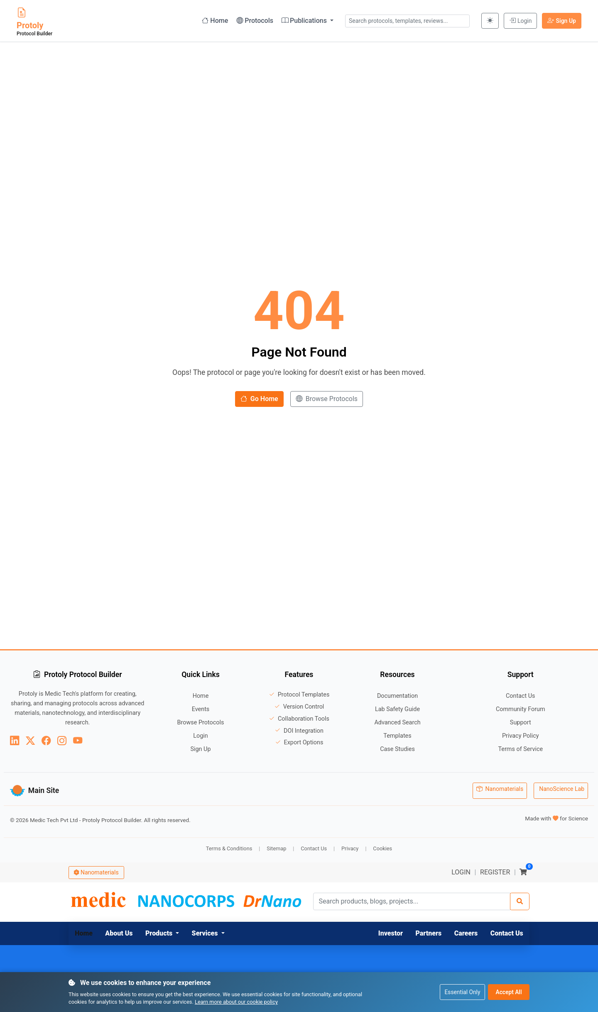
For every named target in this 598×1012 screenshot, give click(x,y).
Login (520, 21)
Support (520, 722)
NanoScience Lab (561, 789)
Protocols (254, 21)
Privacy (349, 846)
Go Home (259, 399)
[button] (162, 931)
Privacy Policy (520, 735)
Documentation (397, 695)
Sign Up (561, 21)
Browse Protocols (327, 399)
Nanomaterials (499, 789)
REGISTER (495, 870)
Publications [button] (305, 21)
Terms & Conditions (229, 846)
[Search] (519, 899)
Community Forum (520, 709)
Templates (397, 735)
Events (201, 709)
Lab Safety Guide (397, 709)
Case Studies (397, 749)
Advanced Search (397, 722)
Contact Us (520, 695)
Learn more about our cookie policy (236, 1002)
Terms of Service (520, 749)
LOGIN (461, 870)
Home (215, 21)
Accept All (508, 991)
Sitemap (276, 846)
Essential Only (461, 991)
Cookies (382, 846)
